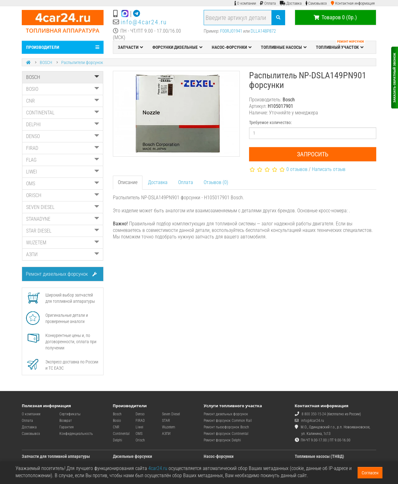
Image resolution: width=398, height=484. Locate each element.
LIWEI (62, 172)
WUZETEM (62, 243)
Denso (140, 414)
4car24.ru (157, 468)
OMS (62, 184)
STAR (166, 420)
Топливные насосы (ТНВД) (319, 456)
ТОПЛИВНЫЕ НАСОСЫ (284, 47)
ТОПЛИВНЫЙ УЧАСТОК (340, 45)
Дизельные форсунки (132, 456)
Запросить (312, 154)
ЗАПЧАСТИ (130, 47)
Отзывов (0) (216, 182)
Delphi (117, 440)
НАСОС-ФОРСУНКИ (232, 47)
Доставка (158, 182)
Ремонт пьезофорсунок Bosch (226, 427)
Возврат (65, 420)
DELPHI (62, 124)
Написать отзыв (328, 169)
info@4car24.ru (144, 22)
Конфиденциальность (76, 433)
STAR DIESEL (62, 231)
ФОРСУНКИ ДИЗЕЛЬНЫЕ (177, 47)
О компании (31, 414)
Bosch (117, 414)
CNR (62, 101)
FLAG (62, 160)
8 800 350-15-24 (314, 414)
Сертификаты (70, 414)
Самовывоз (31, 433)
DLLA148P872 (263, 31)
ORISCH (62, 195)
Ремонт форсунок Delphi (222, 440)
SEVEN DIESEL (62, 207)
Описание (127, 182)
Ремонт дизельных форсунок (61, 274)
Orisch (140, 440)
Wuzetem (168, 427)
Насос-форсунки (219, 456)
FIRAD (62, 148)
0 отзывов (297, 169)
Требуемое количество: (270, 122)
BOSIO (62, 89)
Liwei (139, 427)
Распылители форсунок (82, 62)
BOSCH (46, 62)
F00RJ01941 (231, 31)
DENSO (62, 136)
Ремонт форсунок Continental (226, 433)
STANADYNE (62, 219)
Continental (121, 433)
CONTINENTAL (62, 113)
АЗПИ (62, 254)
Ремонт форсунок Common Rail (228, 420)
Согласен (370, 472)
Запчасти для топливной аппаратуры (56, 456)
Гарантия (66, 427)
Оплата (185, 182)
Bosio (117, 420)
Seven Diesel (171, 414)
